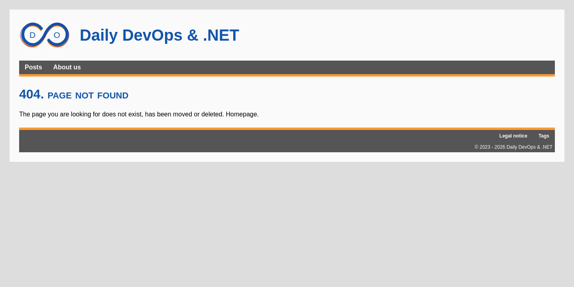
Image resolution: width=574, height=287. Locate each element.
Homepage (241, 114)
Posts (33, 67)
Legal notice (513, 136)
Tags (544, 136)
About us (67, 67)
